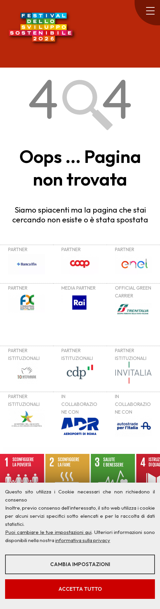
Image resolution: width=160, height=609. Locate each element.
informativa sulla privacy (82, 540)
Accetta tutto (80, 589)
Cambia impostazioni (80, 564)
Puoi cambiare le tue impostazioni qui (48, 532)
